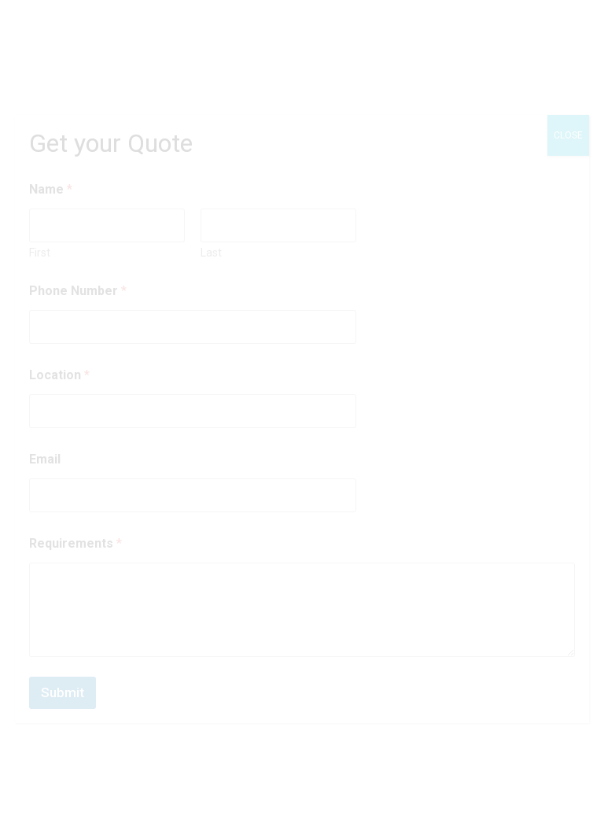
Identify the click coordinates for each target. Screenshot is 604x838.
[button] (564, 798)
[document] (302, 419)
